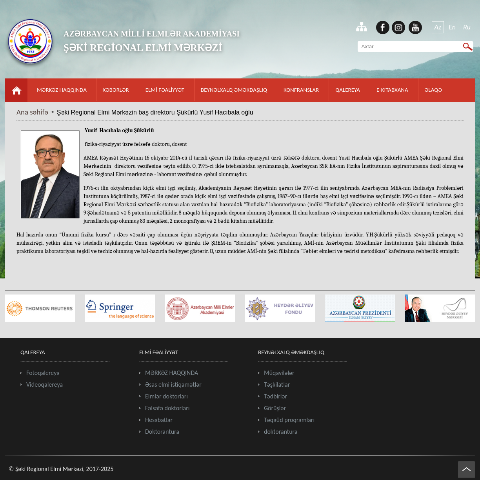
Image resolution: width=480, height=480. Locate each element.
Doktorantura (162, 431)
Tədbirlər (275, 396)
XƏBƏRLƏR (116, 89)
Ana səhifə (32, 111)
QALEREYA (347, 89)
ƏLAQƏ (433, 89)
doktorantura (281, 431)
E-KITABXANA (392, 89)
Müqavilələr (279, 372)
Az (438, 27)
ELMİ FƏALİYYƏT (164, 89)
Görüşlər (275, 408)
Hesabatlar (159, 420)
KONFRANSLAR (301, 89)
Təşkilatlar (277, 384)
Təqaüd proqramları (289, 420)
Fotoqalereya (43, 372)
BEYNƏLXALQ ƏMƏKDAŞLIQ (234, 89)
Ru (467, 27)
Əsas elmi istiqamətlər (173, 384)
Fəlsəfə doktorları (167, 408)
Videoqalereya (44, 384)
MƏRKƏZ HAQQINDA (62, 89)
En (452, 27)
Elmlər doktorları (166, 396)
